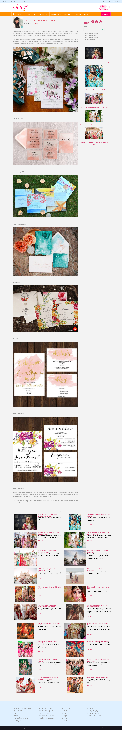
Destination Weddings (81, 14)
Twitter (96, 21)
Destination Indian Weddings (46, 713)
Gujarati (66, 715)
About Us (4, 1)
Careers (16, 715)
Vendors (20, 14)
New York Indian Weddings (46, 710)
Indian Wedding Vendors (94, 715)
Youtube (100, 21)
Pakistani (66, 710)
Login (102, 1)
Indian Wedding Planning (91, 33)
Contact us (16, 713)
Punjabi (65, 713)
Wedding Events (92, 710)
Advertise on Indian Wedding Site (22, 708)
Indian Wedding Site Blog (94, 717)
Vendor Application (19, 717)
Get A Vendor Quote (93, 711)
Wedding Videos (56, 14)
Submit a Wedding (19, 710)
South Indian (67, 720)
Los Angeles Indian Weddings (46, 717)
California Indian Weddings (45, 711)
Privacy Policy (17, 720)
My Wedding (106, 14)
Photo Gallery (68, 14)
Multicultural (67, 708)
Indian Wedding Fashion (91, 37)
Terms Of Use (17, 722)
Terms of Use (97, 727)
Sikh (65, 711)
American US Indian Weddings (46, 718)
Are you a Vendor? (22, 1)
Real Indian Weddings (90, 39)
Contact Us (12, 1)
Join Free (110, 1)
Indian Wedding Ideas (90, 35)
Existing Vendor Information (21, 718)
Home (14, 14)
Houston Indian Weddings (45, 708)
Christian (66, 717)
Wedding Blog (31, 14)
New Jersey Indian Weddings (46, 715)
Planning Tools (43, 14)
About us (16, 711)
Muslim (65, 718)
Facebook (92, 21)
